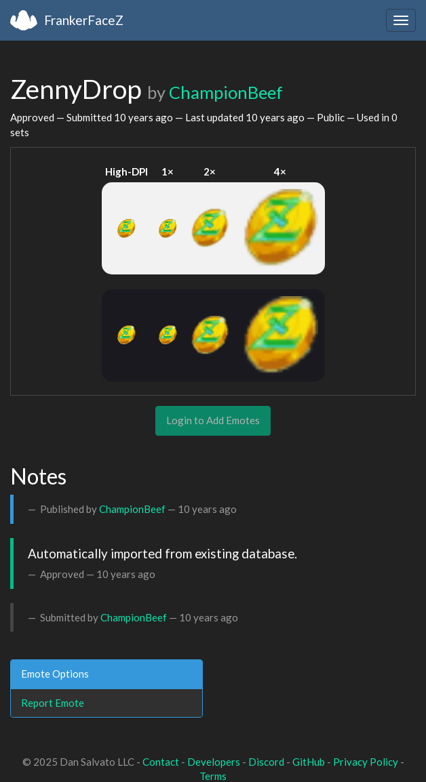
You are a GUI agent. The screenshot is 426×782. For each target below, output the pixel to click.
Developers (213, 762)
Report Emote (52, 703)
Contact (160, 762)
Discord (266, 762)
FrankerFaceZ (83, 20)
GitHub (308, 762)
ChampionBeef (226, 92)
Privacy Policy (365, 762)
